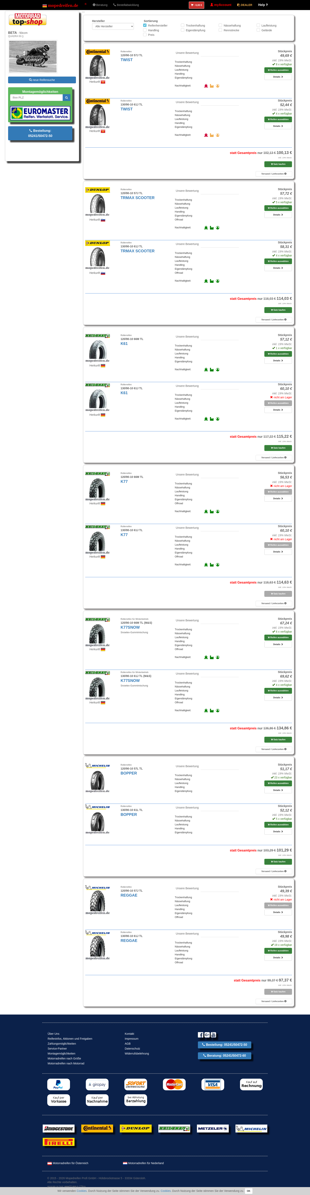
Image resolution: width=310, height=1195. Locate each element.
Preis (151, 34)
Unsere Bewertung (187, 52)
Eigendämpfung (195, 30)
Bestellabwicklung (126, 5)
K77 (124, 481)
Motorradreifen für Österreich (67, 1163)
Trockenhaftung (195, 25)
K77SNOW (130, 627)
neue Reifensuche (42, 80)
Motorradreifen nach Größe (64, 1058)
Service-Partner (57, 1048)
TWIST (127, 60)
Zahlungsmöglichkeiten (62, 1043)
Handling (153, 30)
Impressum (131, 1038)
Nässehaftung (232, 25)
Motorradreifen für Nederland (143, 1163)
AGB (128, 1043)
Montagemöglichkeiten (61, 1053)
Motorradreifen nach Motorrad (66, 1063)
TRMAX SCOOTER (138, 198)
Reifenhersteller (157, 25)
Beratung (100, 5)
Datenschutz (132, 1048)
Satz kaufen (278, 164)
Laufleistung (269, 25)
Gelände (267, 30)
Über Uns (53, 1033)
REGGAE (129, 895)
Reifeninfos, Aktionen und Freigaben (70, 1038)
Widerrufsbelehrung (137, 1053)
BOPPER (129, 773)
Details (278, 77)
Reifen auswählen (278, 70)
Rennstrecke (231, 30)
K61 (124, 343)
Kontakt (129, 1033)
